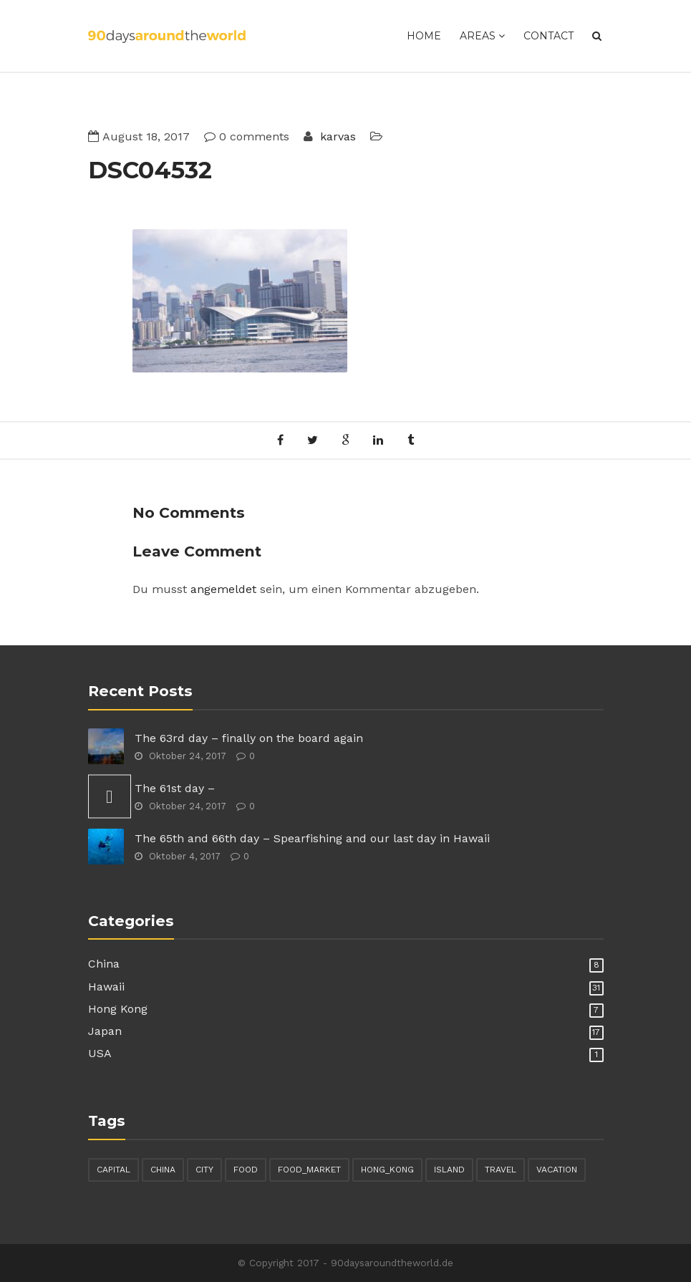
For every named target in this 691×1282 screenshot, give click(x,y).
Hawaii (106, 986)
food (245, 1170)
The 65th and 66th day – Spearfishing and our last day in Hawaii (312, 838)
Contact (548, 35)
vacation (556, 1170)
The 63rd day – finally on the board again (249, 738)
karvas (336, 136)
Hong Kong (118, 1009)
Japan (105, 1031)
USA (100, 1053)
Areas (482, 35)
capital (113, 1170)
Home (424, 35)
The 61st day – (175, 788)
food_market (309, 1170)
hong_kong (387, 1170)
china (162, 1170)
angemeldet (223, 589)
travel (500, 1170)
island (449, 1170)
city (204, 1170)
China (104, 963)
